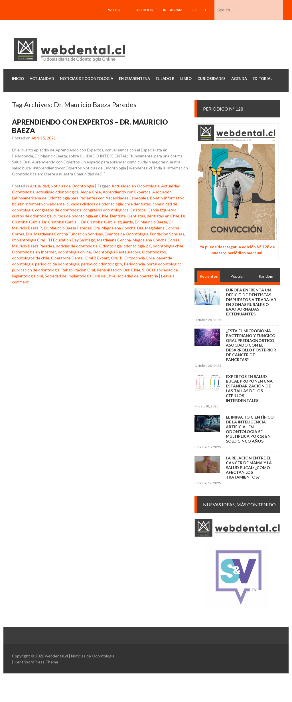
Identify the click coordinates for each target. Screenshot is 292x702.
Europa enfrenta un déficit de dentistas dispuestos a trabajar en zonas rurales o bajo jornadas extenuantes (251, 301)
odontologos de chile (30, 257)
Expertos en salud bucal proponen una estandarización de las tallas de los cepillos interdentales (249, 388)
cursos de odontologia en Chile (80, 215)
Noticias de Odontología (72, 185)
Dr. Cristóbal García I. (61, 221)
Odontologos (154, 251)
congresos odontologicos (106, 209)
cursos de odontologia (32, 215)
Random (266, 276)
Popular (237, 276)
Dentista (118, 215)
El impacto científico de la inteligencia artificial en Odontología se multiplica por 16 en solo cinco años (250, 429)
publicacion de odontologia (36, 269)
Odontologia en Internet (34, 251)
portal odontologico (164, 263)
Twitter (113, 10)
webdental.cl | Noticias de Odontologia (79, 655)
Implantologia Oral (28, 239)
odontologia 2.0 (137, 245)
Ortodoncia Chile (139, 257)
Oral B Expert (97, 257)
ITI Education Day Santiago (70, 239)
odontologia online (74, 251)
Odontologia (110, 245)
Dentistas (136, 215)
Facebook (144, 10)
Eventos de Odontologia (126, 233)
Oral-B (117, 257)
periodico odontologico (101, 263)
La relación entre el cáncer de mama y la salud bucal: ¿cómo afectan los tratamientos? (249, 467)
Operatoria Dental (67, 257)
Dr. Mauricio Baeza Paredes (68, 227)
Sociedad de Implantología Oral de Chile (80, 275)
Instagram (172, 10)
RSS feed (199, 10)
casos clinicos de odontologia (97, 203)
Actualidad (39, 185)
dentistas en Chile (163, 215)
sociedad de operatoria (137, 275)
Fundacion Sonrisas (167, 233)
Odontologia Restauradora (116, 251)
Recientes (209, 276)
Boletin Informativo (167, 197)
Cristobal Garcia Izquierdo (153, 209)
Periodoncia (134, 263)
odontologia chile (168, 245)
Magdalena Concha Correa (156, 239)
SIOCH (148, 269)
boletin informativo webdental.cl (40, 203)
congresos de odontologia (58, 209)
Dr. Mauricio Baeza (151, 221)
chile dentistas (138, 203)
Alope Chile (90, 191)
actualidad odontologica (57, 191)
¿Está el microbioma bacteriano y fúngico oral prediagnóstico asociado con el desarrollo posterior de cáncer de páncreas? (251, 345)
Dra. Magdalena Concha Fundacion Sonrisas (64, 233)
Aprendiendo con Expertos (127, 191)
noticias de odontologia (77, 245)
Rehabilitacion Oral (78, 269)
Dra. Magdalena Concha (114, 227)
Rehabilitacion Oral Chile (118, 269)
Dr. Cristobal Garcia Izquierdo (107, 221)
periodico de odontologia (57, 263)
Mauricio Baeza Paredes (33, 245)
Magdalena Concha (114, 239)
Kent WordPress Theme (36, 661)
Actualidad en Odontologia (135, 185)
